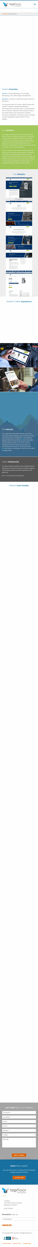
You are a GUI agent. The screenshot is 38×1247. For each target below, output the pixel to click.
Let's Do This (19, 1177)
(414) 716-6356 (8, 1208)
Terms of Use (17, 1243)
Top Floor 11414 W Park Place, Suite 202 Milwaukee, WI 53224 (13, 1203)
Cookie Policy (27, 1243)
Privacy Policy (6, 1243)
